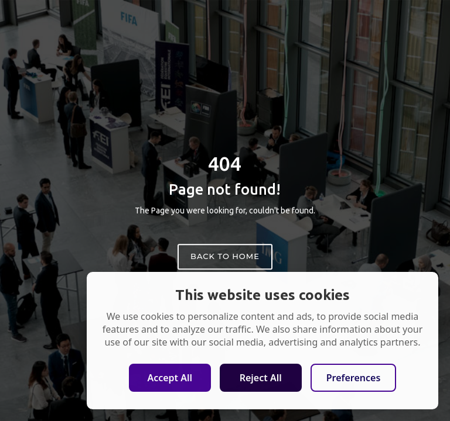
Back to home (225, 256)
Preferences (353, 377)
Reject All (261, 377)
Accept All (169, 377)
